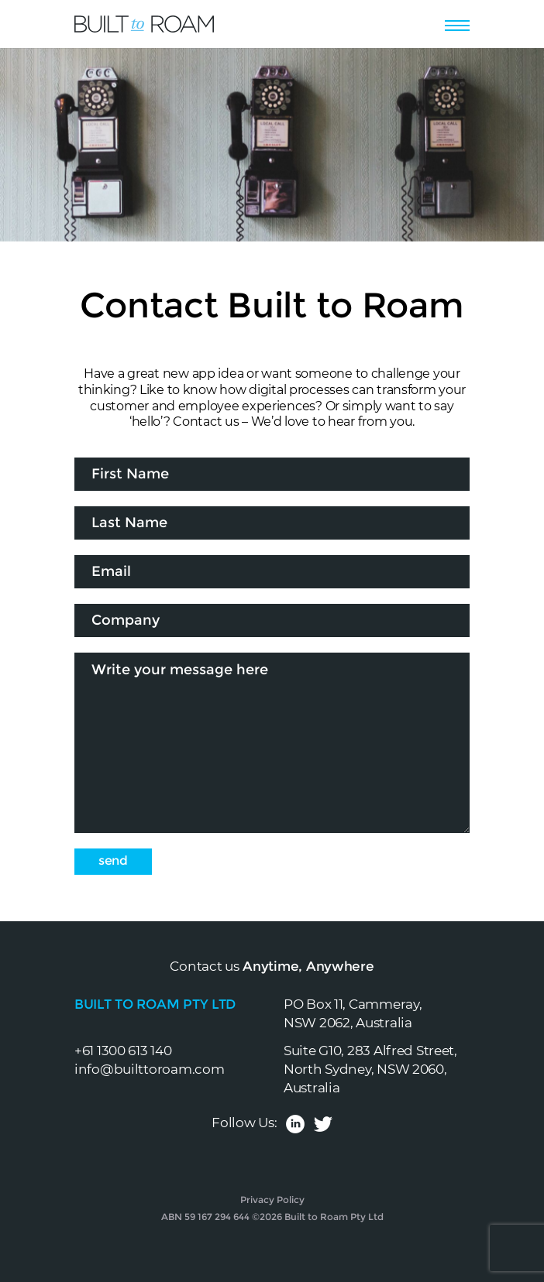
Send (113, 860)
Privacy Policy (272, 1199)
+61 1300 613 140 (123, 1050)
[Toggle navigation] (457, 23)
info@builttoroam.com (149, 1069)
